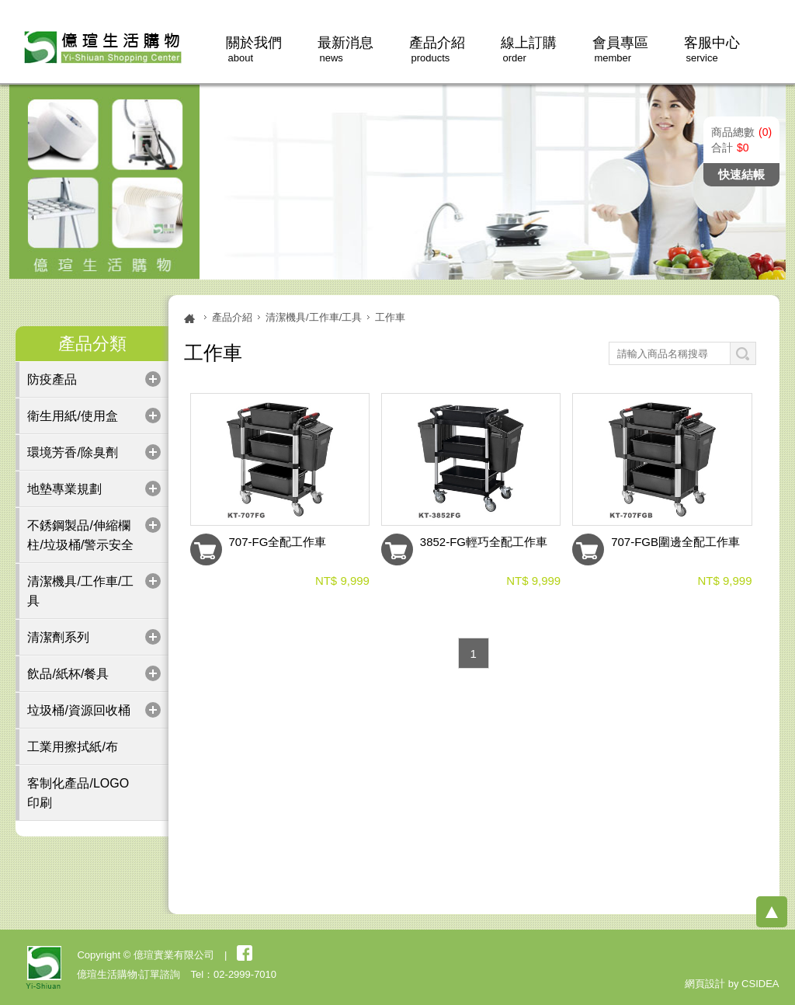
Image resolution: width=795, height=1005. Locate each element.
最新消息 (345, 49)
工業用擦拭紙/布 (72, 746)
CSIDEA (760, 983)
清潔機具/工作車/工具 (80, 591)
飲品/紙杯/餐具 (68, 673)
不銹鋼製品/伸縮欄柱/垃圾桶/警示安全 (80, 535)
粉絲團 (244, 953)
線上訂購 (529, 49)
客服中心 (712, 49)
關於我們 (254, 49)
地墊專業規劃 (64, 489)
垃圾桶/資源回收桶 (78, 710)
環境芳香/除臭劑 (72, 452)
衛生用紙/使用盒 (72, 416)
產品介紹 (437, 49)
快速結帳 (741, 174)
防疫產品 (52, 379)
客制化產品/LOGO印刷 (78, 793)
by (733, 983)
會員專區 (620, 49)
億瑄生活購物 (100, 46)
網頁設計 (705, 983)
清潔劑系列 (58, 637)
